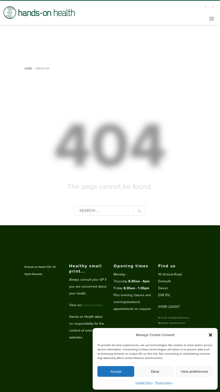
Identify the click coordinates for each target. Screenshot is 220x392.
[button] (210, 335)
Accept (115, 371)
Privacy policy (163, 382)
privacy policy (93, 305)
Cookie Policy (144, 382)
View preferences (194, 371)
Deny (155, 371)
